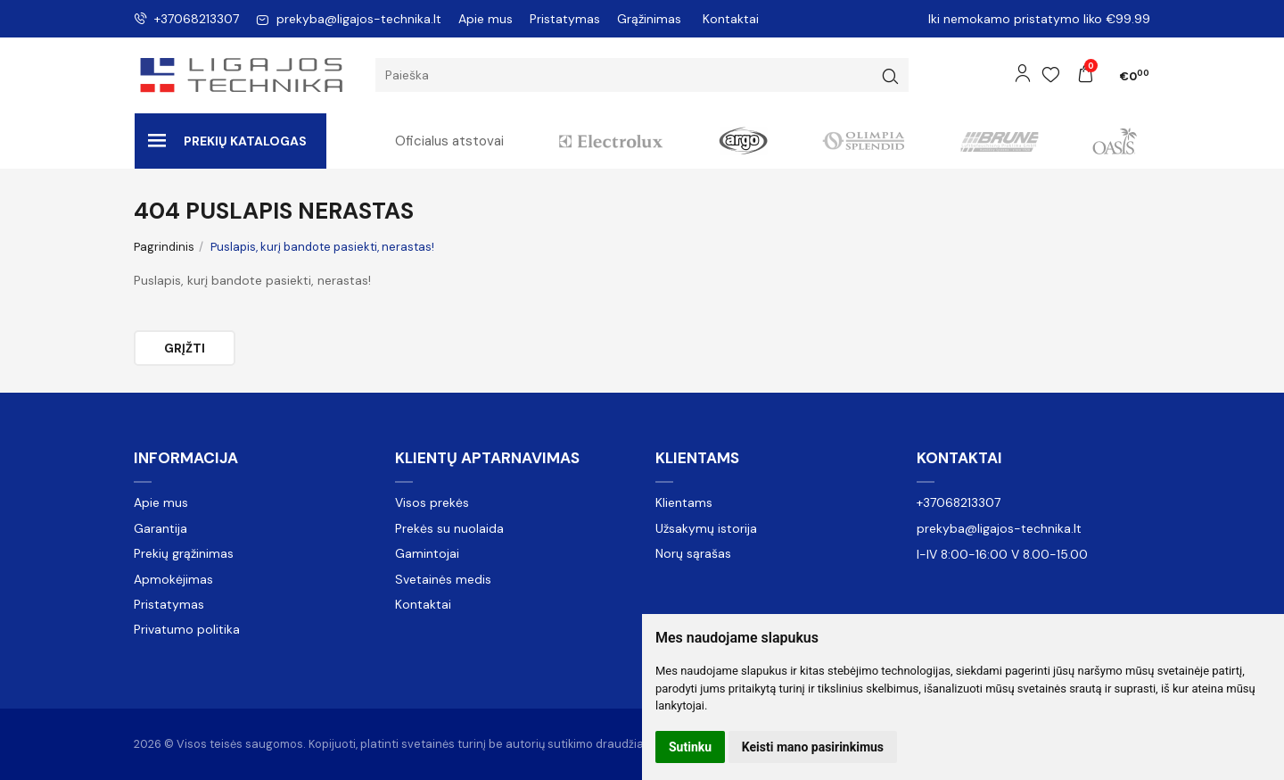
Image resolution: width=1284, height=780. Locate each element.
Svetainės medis (443, 579)
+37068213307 (186, 19)
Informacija (186, 458)
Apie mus (485, 19)
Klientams (697, 458)
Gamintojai (427, 553)
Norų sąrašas (693, 553)
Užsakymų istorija (706, 528)
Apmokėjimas (173, 579)
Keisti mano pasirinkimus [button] (813, 747)
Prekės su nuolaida (449, 528)
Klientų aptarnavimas (487, 458)
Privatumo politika (187, 629)
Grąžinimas (649, 19)
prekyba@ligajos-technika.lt (348, 19)
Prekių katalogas (227, 141)
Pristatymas (565, 19)
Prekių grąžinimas (184, 553)
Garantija (160, 528)
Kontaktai (731, 19)
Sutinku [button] (690, 747)
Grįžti (184, 348)
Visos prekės (432, 502)
